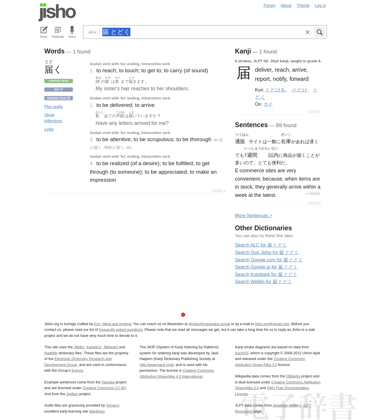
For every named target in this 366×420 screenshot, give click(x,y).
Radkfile (50, 353)
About (286, 5)
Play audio (53, 106)
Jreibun (315, 193)
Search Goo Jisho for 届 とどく (267, 252)
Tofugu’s (112, 405)
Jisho (57, 12)
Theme (303, 5)
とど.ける (275, 90)
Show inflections (53, 118)
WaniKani (97, 411)
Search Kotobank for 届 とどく (266, 274)
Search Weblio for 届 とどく (263, 281)
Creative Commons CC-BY (104, 388)
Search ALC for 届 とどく (261, 245)
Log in (320, 5)
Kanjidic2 (93, 347)
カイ (268, 104)
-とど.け (299, 90)
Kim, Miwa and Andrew (112, 324)
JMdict (79, 347)
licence (77, 370)
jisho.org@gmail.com (272, 324)
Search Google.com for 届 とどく (269, 259)
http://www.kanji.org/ (156, 365)
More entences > (253, 215)
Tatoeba (108, 382)
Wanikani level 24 (58, 97)
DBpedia (293, 376)
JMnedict (110, 347)
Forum (270, 5)
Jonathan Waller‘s (287, 405)
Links (49, 129)
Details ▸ (219, 191)
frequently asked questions (120, 329)
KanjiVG (241, 353)
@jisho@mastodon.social (209, 324)
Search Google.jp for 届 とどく (266, 267)
